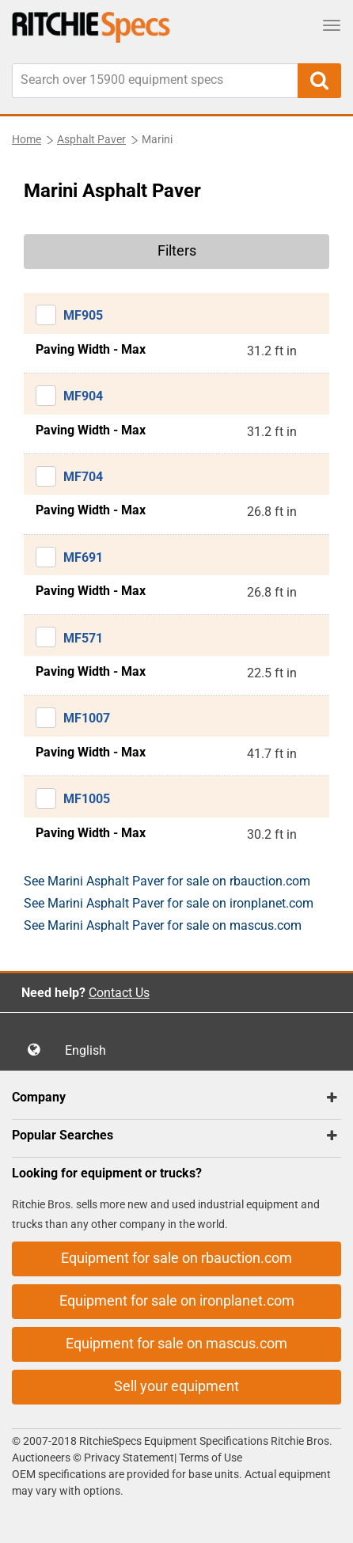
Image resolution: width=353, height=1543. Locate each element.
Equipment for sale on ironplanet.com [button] (176, 1300)
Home (26, 139)
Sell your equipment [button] (176, 1386)
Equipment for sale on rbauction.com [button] (176, 1257)
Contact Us (119, 992)
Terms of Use (209, 1457)
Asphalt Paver (91, 139)
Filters (177, 250)
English (90, 1050)
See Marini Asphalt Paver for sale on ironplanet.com (168, 903)
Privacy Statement (129, 1457)
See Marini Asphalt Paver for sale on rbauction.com (167, 881)
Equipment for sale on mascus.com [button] (176, 1343)
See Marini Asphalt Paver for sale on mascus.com (163, 925)
